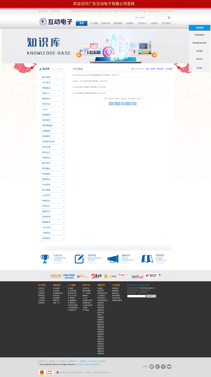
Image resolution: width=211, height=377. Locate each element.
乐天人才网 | (107, 11)
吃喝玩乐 (46, 201)
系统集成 (46, 88)
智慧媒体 (46, 115)
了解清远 (46, 233)
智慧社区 (100, 324)
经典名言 (56, 300)
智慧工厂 (100, 315)
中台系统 (86, 310)
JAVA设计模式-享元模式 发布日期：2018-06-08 (89, 93)
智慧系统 (118, 23)
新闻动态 (57, 285)
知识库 (154, 23)
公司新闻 (56, 288)
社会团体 (46, 184)
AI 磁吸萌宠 (72, 300)
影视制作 (115, 288)
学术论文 (46, 206)
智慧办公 (100, 337)
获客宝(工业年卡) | (88, 11)
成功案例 (56, 298)
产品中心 (142, 23)
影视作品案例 (117, 300)
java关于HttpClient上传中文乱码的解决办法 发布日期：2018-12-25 (96, 75)
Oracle (45, 109)
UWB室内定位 (102, 300)
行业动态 (56, 291)
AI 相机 (70, 288)
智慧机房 (100, 339)
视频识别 (100, 351)
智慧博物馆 (47, 125)
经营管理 (46, 217)
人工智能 (93, 23)
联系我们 (41, 303)
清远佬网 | (116, 11)
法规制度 (46, 131)
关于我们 (166, 23)
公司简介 (41, 288)
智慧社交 (100, 341)
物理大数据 (87, 291)
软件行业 (106, 23)
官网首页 (44, 11)
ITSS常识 (46, 82)
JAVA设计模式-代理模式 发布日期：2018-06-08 (89, 87)
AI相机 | (74, 11)
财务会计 (46, 152)
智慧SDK (100, 291)
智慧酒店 (100, 329)
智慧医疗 (100, 320)
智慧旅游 (100, 322)
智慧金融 (100, 327)
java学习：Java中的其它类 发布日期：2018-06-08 (90, 81)
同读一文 (56, 303)
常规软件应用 (48, 142)
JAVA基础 (168, 69)
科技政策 (46, 174)
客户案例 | (131, 11)
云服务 (85, 308)
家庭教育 (46, 222)
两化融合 (46, 168)
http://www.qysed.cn (147, 288)
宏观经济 (46, 158)
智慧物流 (100, 334)
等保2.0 (45, 93)
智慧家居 (100, 332)
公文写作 (46, 195)
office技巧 (46, 227)
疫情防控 (46, 238)
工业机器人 (101, 295)
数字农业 (46, 163)
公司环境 (41, 300)
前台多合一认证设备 (98, 361)
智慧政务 (100, 344)
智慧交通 (100, 308)
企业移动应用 (87, 305)
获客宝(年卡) (72, 293)
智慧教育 (100, 317)
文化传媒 (116, 285)
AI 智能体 (71, 298)
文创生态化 (116, 298)
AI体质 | (79, 11)
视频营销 (115, 291)
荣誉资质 (41, 295)
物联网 (85, 295)
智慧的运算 (87, 303)
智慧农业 (100, 310)
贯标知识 (46, 179)
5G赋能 (100, 288)
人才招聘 (41, 298)
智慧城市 (46, 120)
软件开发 (46, 104)
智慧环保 (100, 312)
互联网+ (130, 23)
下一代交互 (87, 293)
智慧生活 (100, 305)
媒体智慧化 (116, 295)
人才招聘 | (99, 11)
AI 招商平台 (72, 310)
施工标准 (46, 77)
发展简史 (41, 293)
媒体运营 (115, 293)
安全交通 (46, 147)
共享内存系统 (73, 305)
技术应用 (56, 295)
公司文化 (41, 291)
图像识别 (100, 349)
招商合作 (73, 361)
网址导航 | (124, 11)
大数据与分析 (87, 300)
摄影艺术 (46, 211)
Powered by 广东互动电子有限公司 (87, 364)
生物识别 (100, 346)
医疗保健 (46, 190)
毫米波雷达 (101, 298)
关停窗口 (199, 68)
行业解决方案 (58, 293)
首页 (82, 23)
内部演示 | (139, 11)
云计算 (85, 298)
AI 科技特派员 (73, 308)
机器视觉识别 (102, 293)
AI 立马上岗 (72, 295)
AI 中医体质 (72, 291)
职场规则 (46, 136)
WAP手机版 (55, 11)
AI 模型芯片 (72, 303)
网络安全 (46, 99)
